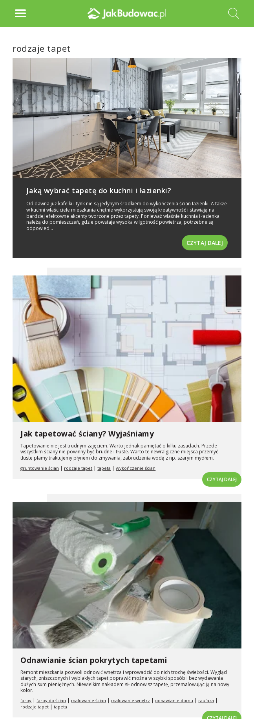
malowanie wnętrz (130, 700)
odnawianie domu (174, 700)
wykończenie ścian (135, 468)
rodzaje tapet (78, 468)
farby (25, 700)
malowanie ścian (88, 700)
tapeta (104, 468)
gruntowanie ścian (39, 468)
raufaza (206, 700)
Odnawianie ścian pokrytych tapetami (93, 660)
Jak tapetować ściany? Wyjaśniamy (87, 434)
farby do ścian (51, 700)
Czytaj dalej (204, 242)
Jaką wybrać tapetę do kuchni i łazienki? (98, 190)
